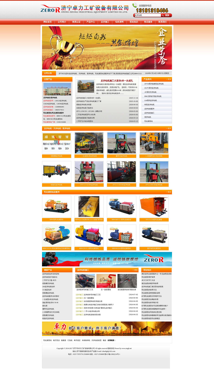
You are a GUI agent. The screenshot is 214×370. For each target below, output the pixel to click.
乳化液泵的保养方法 (149, 290)
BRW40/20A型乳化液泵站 (121, 248)
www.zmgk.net (127, 348)
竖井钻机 (147, 117)
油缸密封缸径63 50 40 (50, 303)
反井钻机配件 (149, 109)
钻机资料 (119, 22)
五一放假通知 (106, 290)
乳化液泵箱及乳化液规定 (151, 318)
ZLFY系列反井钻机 (151, 88)
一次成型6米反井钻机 (89, 156)
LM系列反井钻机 (150, 100)
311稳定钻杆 (47, 290)
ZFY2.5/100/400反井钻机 (121, 185)
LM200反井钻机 (49, 104)
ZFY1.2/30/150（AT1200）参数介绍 (89, 111)
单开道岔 (77, 340)
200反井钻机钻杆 (48, 287)
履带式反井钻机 (121, 156)
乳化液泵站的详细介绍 (150, 303)
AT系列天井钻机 (150, 92)
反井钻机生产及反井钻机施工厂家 (88, 101)
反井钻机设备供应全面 (92, 315)
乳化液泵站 (148, 121)
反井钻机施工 (149, 113)
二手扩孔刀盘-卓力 (49, 280)
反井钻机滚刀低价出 (49, 277)
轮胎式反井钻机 (56, 185)
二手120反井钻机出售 (92, 311)
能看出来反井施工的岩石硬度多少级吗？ (99, 305)
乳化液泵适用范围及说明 (151, 293)
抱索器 (63, 340)
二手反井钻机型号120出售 (86, 115)
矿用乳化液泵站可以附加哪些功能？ (155, 306)
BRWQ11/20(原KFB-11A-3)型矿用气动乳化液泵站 (89, 221)
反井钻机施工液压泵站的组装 (152, 287)
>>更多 (169, 79)
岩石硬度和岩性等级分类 (127, 290)
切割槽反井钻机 (56, 156)
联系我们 (162, 22)
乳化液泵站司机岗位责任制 (152, 312)
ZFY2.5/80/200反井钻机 (153, 185)
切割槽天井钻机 (48, 283)
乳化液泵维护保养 (148, 277)
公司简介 (62, 22)
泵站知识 (134, 22)
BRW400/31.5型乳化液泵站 (121, 220)
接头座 (44, 306)
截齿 (104, 340)
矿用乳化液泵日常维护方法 (152, 296)
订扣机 (69, 340)
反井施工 (105, 22)
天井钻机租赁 (96, 340)
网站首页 (47, 22)
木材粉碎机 (86, 340)
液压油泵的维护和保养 (150, 283)
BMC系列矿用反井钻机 (152, 96)
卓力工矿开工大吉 (148, 280)
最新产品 (48, 270)
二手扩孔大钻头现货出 (84, 121)
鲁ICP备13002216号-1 (112, 354)
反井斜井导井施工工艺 (85, 290)
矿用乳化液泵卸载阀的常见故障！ (154, 309)
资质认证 (76, 22)
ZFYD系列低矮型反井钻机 (154, 84)
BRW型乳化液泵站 (56, 220)
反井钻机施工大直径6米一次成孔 (117, 81)
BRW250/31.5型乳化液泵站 (89, 248)
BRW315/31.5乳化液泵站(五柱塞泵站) (56, 248)
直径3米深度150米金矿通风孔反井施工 (98, 308)
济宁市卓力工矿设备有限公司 (84, 348)
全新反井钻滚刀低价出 (84, 108)
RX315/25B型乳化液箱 (154, 220)
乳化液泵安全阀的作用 (150, 299)
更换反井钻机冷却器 (83, 105)
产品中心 (91, 22)
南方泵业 (56, 340)
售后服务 (148, 22)
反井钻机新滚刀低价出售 (85, 118)
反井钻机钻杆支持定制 (50, 274)
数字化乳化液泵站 (154, 248)
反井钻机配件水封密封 (50, 296)
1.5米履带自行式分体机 (153, 156)
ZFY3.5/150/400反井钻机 (89, 185)
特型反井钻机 (149, 105)
